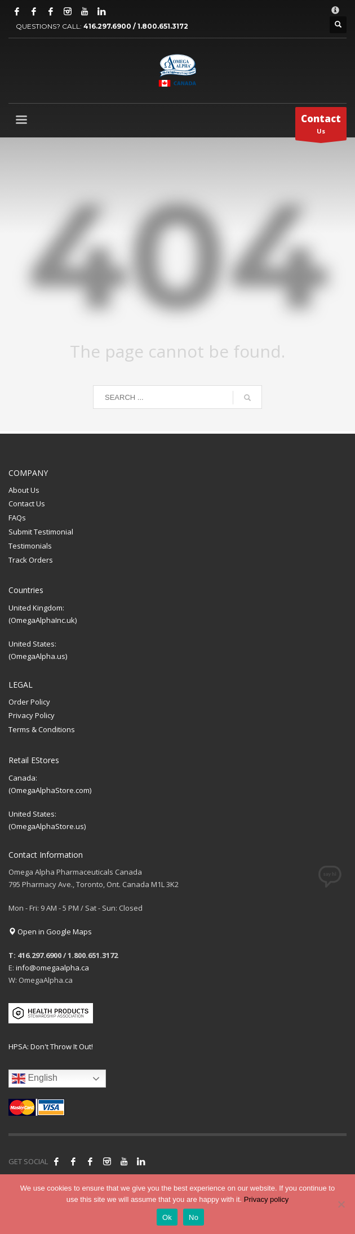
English (34, 1078)
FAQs (17, 518)
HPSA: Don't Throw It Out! (50, 1046)
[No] (341, 1204)
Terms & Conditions (41, 729)
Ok (167, 1217)
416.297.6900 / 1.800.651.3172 (135, 26)
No (193, 1217)
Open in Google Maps (50, 931)
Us (321, 126)
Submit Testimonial (40, 532)
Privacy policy (266, 1199)
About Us (23, 490)
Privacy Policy (31, 715)
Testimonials (30, 546)
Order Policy (29, 702)
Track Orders (30, 560)
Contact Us (26, 503)
